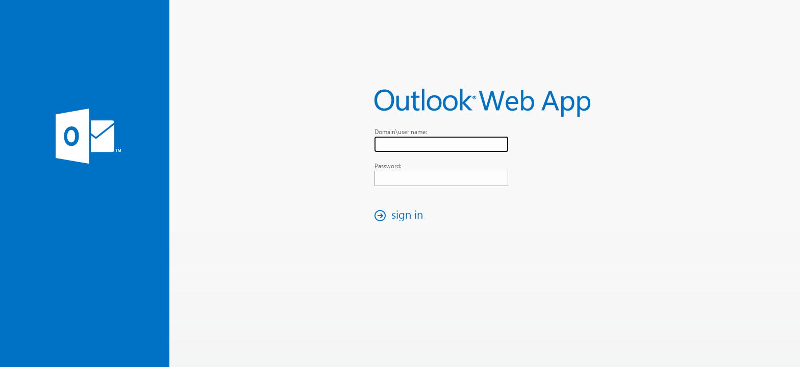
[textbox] (441, 144)
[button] (401, 215)
